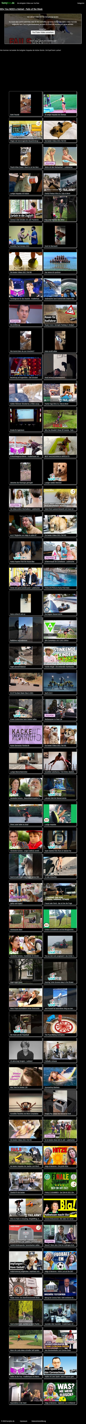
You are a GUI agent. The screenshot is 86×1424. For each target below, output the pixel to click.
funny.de (8, 3)
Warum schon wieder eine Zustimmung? (43, 41)
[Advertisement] (43, 69)
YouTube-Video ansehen (43, 32)
